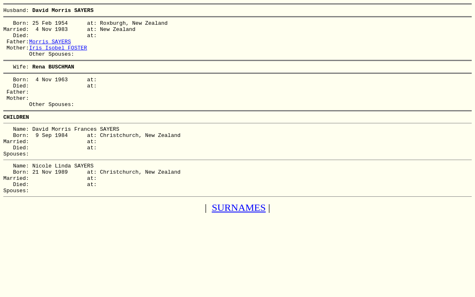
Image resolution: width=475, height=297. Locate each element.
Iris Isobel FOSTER (58, 55)
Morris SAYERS (50, 47)
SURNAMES (239, 237)
